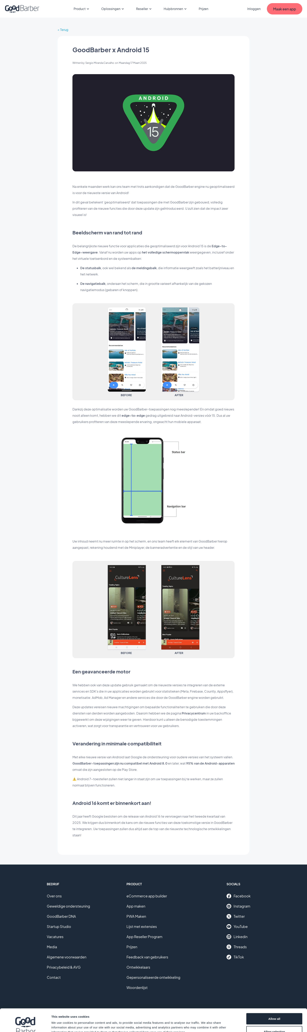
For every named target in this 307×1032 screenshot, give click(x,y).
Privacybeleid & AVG (64, 967)
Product (82, 9)
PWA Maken (136, 916)
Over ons (54, 896)
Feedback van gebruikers (147, 957)
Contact (54, 977)
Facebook (239, 896)
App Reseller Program (144, 936)
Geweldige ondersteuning (68, 906)
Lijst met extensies (141, 926)
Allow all (274, 996)
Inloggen (254, 9)
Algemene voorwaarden (66, 957)
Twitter (236, 916)
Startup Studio (59, 926)
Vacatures (55, 936)
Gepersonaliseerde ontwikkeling (153, 977)
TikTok (235, 957)
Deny (274, 1021)
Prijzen (203, 9)
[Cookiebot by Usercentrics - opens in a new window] (25, 1024)
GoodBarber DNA (61, 916)
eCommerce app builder (146, 896)
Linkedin (237, 936)
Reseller (144, 9)
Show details (205, 1022)
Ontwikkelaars (138, 967)
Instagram (238, 906)
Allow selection (274, 1008)
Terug (64, 30)
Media (52, 947)
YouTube (237, 926)
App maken (135, 906)
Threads (237, 947)
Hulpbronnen (176, 9)
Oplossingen (113, 9)
